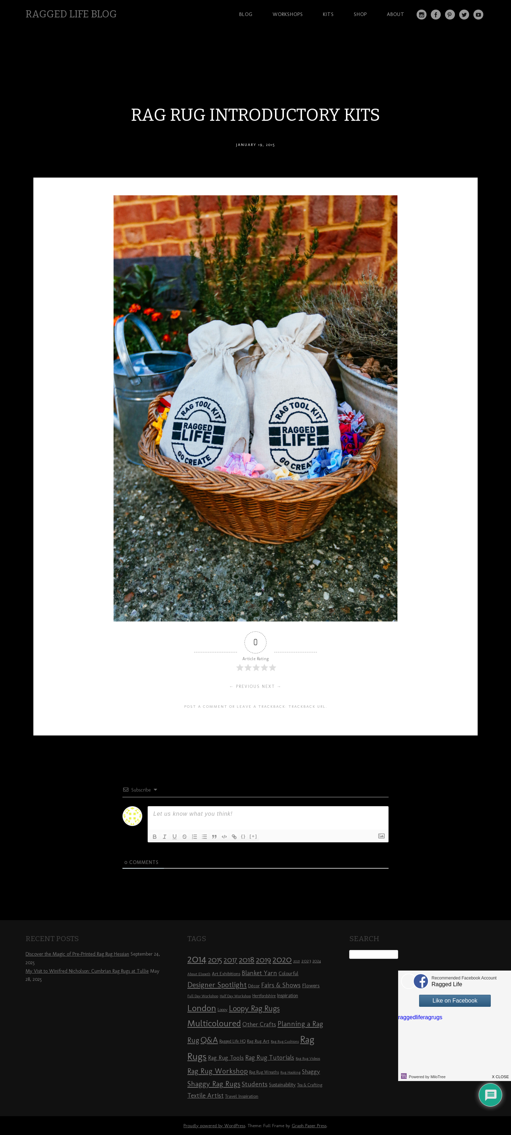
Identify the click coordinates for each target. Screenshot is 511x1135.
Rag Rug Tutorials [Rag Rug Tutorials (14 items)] (269, 1057)
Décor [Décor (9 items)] (254, 985)
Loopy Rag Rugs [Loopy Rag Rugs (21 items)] (254, 1008)
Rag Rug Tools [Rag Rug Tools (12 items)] (226, 1057)
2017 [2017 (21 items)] (230, 960)
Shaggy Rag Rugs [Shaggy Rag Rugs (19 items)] (213, 1083)
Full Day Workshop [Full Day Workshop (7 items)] (202, 996)
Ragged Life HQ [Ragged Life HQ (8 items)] (232, 1041)
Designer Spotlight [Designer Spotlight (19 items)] (217, 984)
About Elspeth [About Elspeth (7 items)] (198, 974)
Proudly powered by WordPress (214, 1125)
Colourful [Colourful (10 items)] (288, 974)
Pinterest (450, 15)
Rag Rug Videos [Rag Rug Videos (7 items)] (308, 1058)
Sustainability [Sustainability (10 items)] (282, 1085)
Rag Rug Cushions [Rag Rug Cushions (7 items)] (285, 1041)
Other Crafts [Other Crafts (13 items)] (259, 1024)
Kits (328, 14)
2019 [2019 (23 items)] (263, 960)
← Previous (244, 686)
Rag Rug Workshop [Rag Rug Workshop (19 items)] (217, 1070)
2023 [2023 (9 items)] (306, 960)
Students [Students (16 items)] (255, 1084)
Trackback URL (307, 706)
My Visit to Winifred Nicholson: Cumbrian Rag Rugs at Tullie (87, 971)
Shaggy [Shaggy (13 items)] (311, 1071)
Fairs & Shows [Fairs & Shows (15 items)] (281, 985)
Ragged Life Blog (71, 14)
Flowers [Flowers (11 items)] (311, 985)
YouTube (478, 15)
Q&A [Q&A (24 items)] (209, 1040)
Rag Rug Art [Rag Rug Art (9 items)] (258, 1041)
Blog (246, 14)
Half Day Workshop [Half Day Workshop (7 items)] (235, 996)
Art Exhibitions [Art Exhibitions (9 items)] (226, 973)
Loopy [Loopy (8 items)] (222, 1009)
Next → (272, 686)
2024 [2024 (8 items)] (316, 960)
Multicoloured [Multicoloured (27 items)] (214, 1023)
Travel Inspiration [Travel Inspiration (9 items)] (241, 1096)
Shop (360, 14)
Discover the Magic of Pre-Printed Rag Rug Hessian (77, 954)
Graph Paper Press (309, 1125)
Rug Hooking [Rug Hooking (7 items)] (290, 1072)
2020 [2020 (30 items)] (282, 959)
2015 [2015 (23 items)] (215, 960)
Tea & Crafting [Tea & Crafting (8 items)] (309, 1084)
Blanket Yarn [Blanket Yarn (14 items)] (259, 973)
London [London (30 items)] (201, 1008)
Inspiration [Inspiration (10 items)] (287, 996)
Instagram (422, 15)
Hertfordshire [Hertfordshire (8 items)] (264, 995)
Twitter (464, 15)
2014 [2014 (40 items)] (197, 958)
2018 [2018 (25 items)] (246, 959)
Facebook (436, 15)
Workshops (288, 14)
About (396, 14)
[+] (253, 836)
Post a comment (205, 706)
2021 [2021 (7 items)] (296, 961)
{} (243, 836)
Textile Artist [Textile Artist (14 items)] (205, 1095)
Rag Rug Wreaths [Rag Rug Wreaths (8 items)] (264, 1072)
